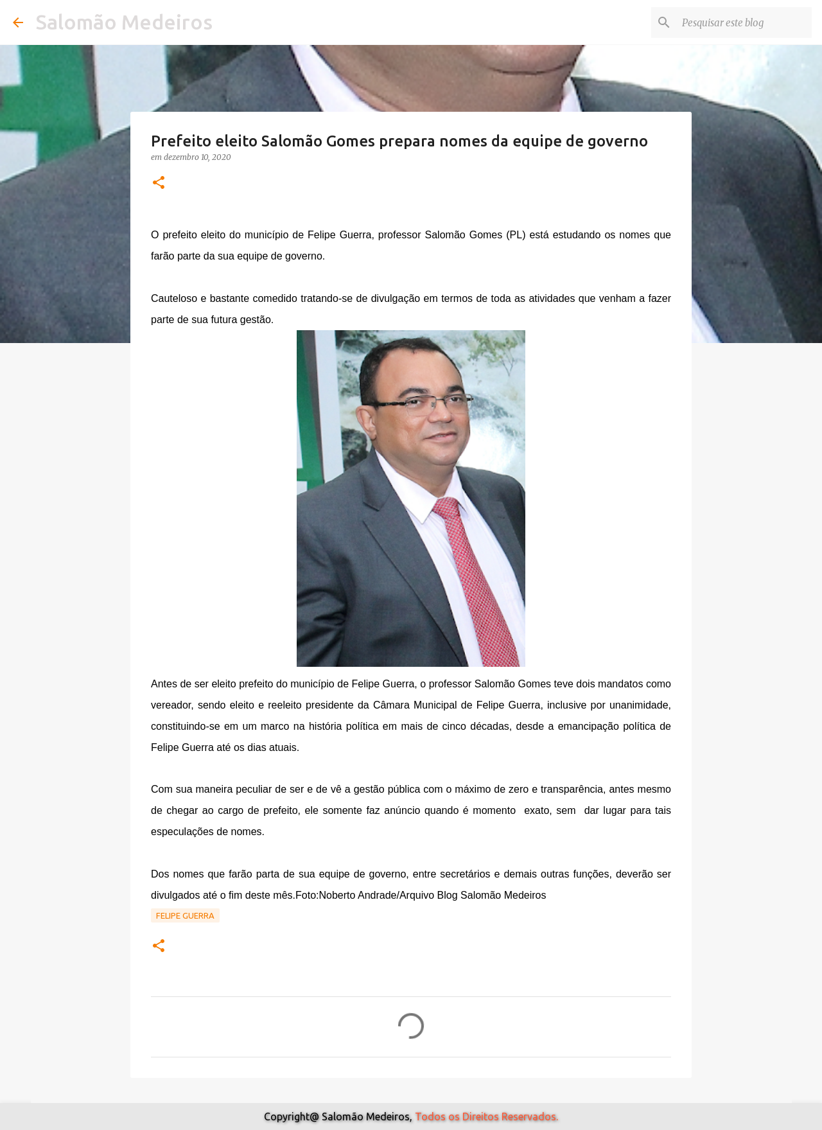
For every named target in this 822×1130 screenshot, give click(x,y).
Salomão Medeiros (124, 21)
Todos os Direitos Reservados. (486, 1116)
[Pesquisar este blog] (744, 22)
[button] (158, 183)
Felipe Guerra (185, 915)
